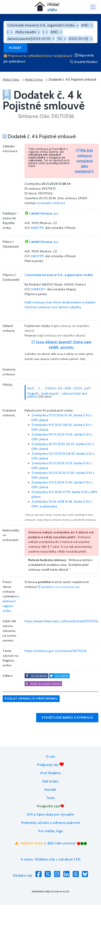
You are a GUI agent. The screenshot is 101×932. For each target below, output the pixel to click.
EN (78, 859)
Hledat (15, 48)
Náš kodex (50, 781)
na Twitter (61, 675)
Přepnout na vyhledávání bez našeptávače (38, 56)
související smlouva (51, 203)
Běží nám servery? (67, 843)
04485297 (38, 289)
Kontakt (50, 789)
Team (50, 798)
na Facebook (39, 675)
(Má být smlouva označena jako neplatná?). (84, 160)
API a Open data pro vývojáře (50, 814)
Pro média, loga (50, 831)
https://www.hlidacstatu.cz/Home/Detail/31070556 (61, 621)
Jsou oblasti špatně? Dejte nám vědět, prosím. (62, 344)
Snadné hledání (84, 62)
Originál (32, 393)
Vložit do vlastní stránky (43, 684)
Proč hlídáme (50, 773)
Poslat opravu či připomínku (31, 699)
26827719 (37, 228)
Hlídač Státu (11, 80)
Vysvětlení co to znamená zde (59, 586)
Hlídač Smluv (34, 80)
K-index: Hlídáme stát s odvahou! (47, 859)
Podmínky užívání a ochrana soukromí (50, 823)
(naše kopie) (50, 393)
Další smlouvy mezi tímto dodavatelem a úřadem (60, 302)
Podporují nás (50, 764)
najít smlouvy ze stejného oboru (61, 335)
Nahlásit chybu (28, 843)
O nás (50, 756)
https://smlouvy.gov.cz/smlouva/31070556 (56, 651)
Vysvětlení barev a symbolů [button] (67, 717)
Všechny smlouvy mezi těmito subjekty (53, 307)
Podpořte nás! (50, 806)
